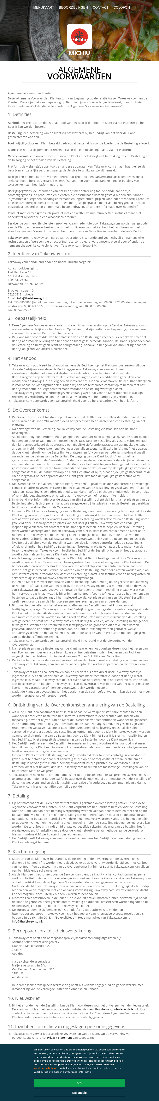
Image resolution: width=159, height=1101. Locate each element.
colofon (121, 7)
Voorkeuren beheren (46, 1068)
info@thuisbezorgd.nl (32, 298)
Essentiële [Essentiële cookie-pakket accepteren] (79, 1092)
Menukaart (43, 7)
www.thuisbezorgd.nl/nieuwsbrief (111, 1009)
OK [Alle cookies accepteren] (79, 1082)
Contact (100, 7)
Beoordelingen (73, 7)
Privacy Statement (59, 1038)
